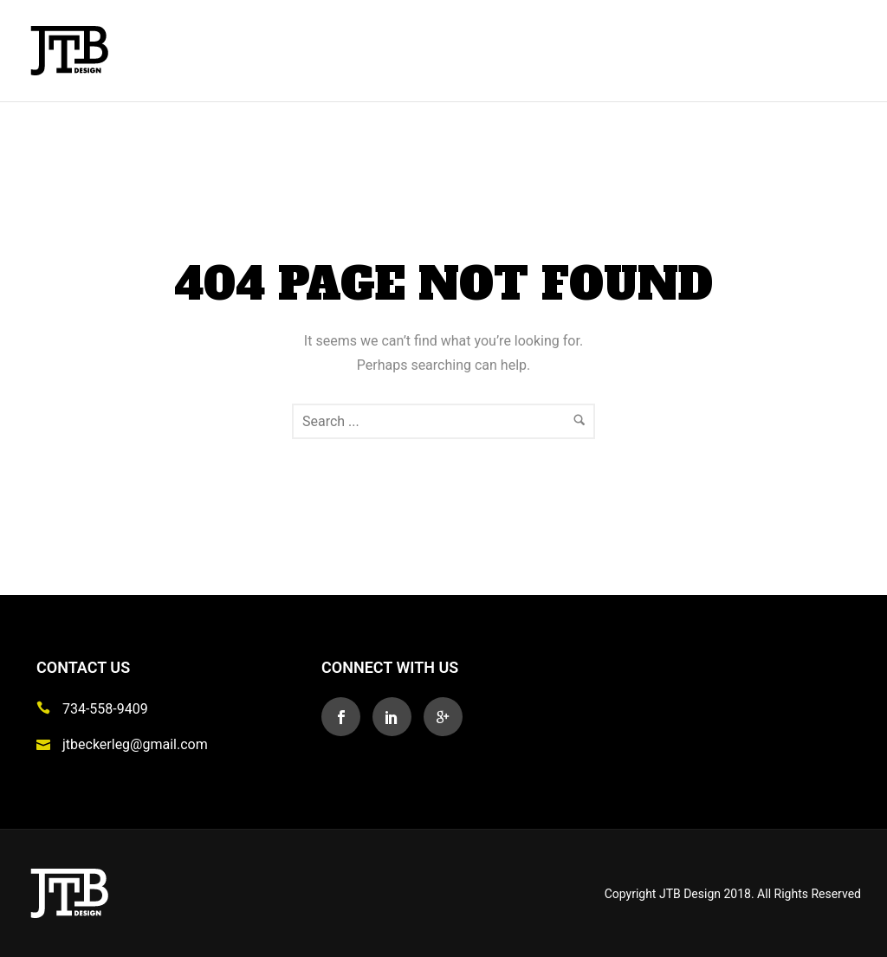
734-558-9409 (105, 709)
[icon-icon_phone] (47, 708)
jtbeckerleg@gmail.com (135, 744)
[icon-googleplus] (443, 716)
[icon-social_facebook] (345, 716)
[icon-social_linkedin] (396, 716)
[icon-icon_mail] (47, 743)
